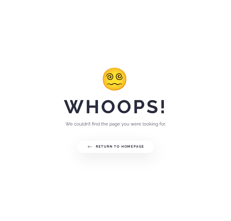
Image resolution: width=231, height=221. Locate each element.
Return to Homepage (115, 147)
